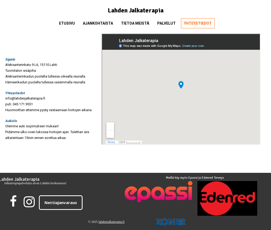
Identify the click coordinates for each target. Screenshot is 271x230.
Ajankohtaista (98, 23)
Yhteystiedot (198, 23)
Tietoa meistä (135, 23)
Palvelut (166, 23)
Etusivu (67, 23)
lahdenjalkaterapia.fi (111, 222)
